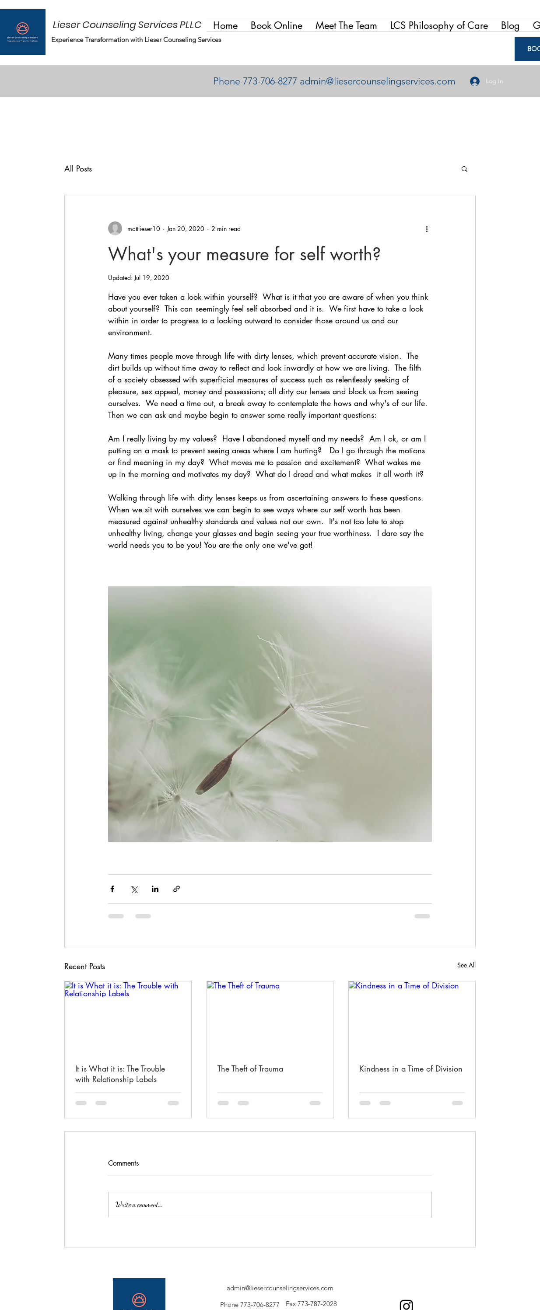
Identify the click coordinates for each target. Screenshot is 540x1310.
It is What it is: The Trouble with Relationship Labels (120, 1073)
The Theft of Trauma (250, 1068)
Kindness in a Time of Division (411, 1068)
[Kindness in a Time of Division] (412, 1016)
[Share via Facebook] (112, 889)
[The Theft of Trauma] (270, 1016)
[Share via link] (176, 889)
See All (466, 965)
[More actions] (426, 228)
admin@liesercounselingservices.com (378, 81)
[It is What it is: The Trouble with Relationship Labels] (128, 1016)
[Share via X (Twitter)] (134, 889)
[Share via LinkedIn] (155, 889)
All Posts (78, 168)
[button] (346, 25)
